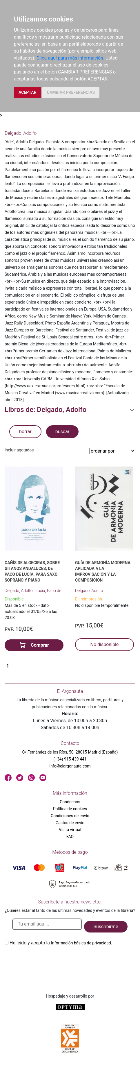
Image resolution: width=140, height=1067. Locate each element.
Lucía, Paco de (48, 590)
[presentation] (49, 960)
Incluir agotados (19, 450)
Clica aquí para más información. (70, 58)
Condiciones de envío (70, 815)
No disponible (104, 644)
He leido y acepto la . (61, 943)
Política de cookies (70, 808)
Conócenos (70, 801)
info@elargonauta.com (69, 766)
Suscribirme (105, 926)
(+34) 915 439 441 (70, 759)
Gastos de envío (70, 822)
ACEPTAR (28, 92)
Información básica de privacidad (81, 943)
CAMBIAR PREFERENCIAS (71, 92)
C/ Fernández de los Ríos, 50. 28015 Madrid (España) (70, 752)
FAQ (70, 836)
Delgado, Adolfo (19, 590)
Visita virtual (70, 829)
